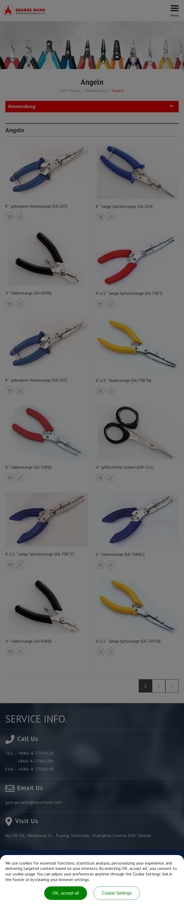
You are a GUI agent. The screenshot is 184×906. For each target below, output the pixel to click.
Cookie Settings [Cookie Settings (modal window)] (117, 893)
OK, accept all (65, 893)
